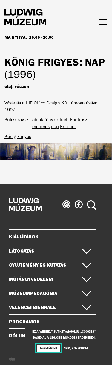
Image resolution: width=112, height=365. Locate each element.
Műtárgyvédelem (50, 279)
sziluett (61, 119)
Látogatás (50, 251)
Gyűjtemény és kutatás (50, 265)
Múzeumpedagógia (50, 293)
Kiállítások (24, 237)
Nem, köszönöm (76, 348)
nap (55, 126)
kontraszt (79, 119)
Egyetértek (48, 348)
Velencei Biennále (50, 307)
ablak (37, 119)
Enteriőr (68, 126)
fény (49, 119)
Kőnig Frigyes (17, 136)
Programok (24, 322)
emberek (41, 126)
